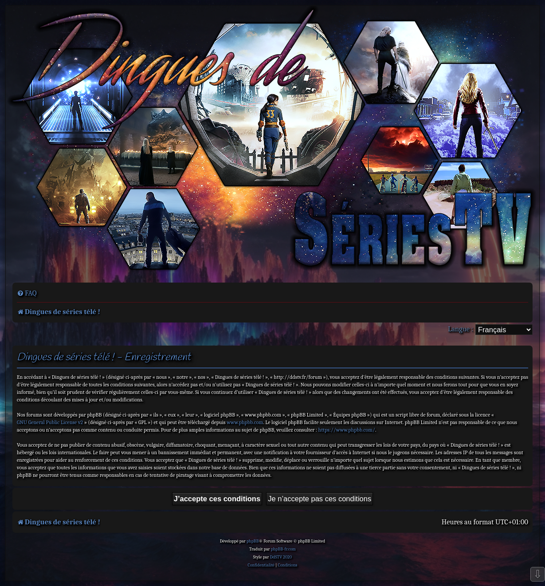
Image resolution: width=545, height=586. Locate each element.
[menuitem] (27, 293)
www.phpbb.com (245, 422)
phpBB (253, 541)
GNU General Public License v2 (50, 422)
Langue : (460, 329)
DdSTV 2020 (281, 557)
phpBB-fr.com (283, 549)
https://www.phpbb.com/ (346, 430)
